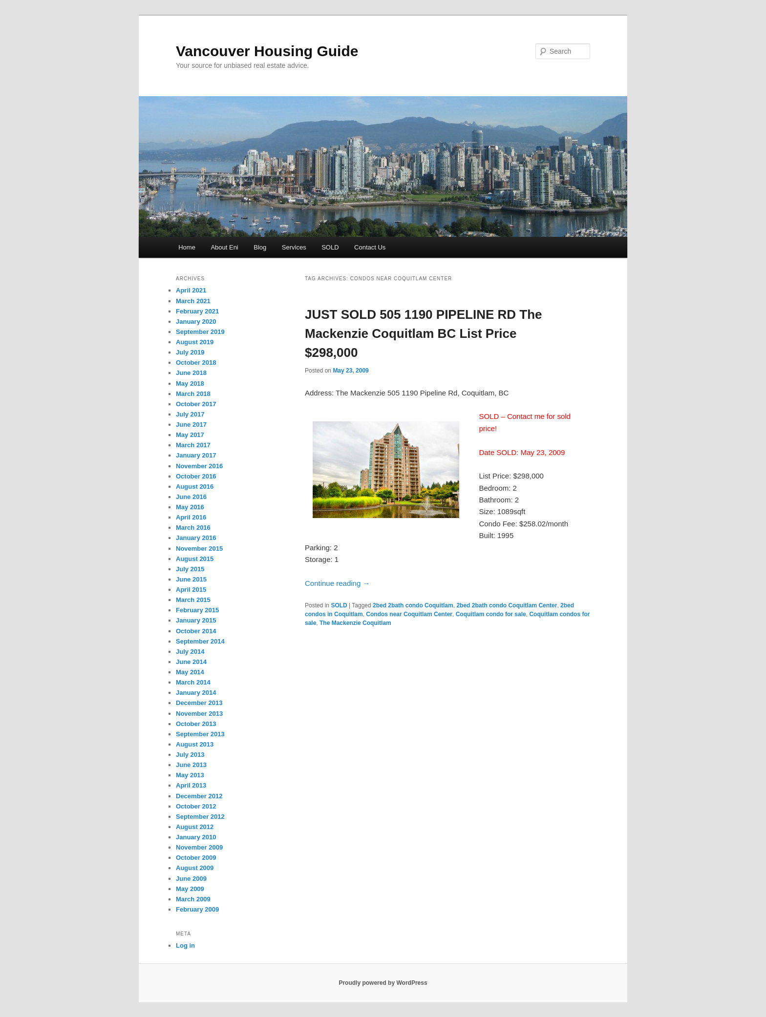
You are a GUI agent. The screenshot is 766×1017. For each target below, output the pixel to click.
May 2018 (190, 383)
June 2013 (191, 764)
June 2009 (191, 878)
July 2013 (190, 754)
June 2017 (191, 424)
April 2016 (191, 517)
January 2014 (196, 692)
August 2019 (194, 342)
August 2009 (194, 868)
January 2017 (196, 455)
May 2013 (190, 775)
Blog (260, 247)
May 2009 (190, 888)
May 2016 (190, 507)
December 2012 (199, 796)
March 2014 (193, 682)
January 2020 (196, 321)
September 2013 (200, 734)
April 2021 (191, 290)
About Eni (224, 247)
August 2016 (194, 486)
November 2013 (199, 713)
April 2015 (191, 589)
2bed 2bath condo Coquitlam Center (506, 605)
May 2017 (190, 434)
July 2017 (190, 414)
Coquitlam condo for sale (491, 614)
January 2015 (196, 620)
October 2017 (196, 404)
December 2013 (199, 702)
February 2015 (197, 610)
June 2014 (191, 661)
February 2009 (197, 909)
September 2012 (200, 816)
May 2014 (190, 672)
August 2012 (194, 826)
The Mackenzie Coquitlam (355, 623)
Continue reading (337, 583)
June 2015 (191, 579)
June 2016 (191, 496)
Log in (185, 945)
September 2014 (200, 641)
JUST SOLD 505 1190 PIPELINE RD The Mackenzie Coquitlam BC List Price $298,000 (423, 333)
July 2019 (190, 352)
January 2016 (196, 537)
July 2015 (190, 569)
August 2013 (194, 744)
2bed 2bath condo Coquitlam (413, 605)
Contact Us (369, 247)
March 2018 (193, 393)
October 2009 (196, 857)
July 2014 (190, 651)
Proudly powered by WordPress (383, 982)
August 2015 (194, 558)
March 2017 (193, 445)
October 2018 (196, 362)
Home (186, 247)
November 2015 (199, 548)
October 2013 (196, 723)
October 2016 (196, 476)
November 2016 (199, 466)
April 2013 (191, 785)
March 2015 (193, 599)
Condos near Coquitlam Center (409, 614)
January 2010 (196, 837)
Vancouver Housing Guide (267, 51)
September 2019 (200, 331)
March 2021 (193, 301)
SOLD (330, 247)
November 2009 (199, 847)
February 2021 (197, 311)
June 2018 (191, 372)
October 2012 (196, 806)
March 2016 (193, 527)
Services (294, 247)
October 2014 (196, 631)
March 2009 (193, 899)
